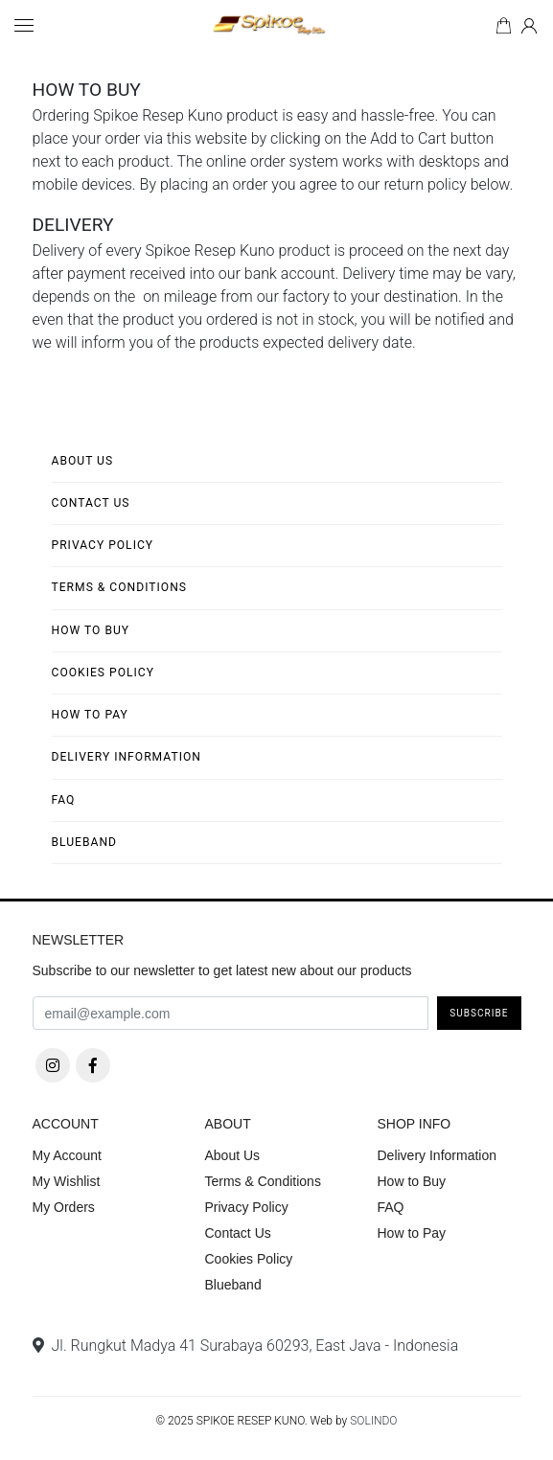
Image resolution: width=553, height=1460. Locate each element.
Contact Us (91, 503)
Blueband (85, 842)
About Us (83, 461)
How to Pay (90, 714)
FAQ (64, 800)
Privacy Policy (103, 545)
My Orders (64, 1207)
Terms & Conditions (119, 587)
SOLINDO (373, 1420)
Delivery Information (126, 757)
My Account (67, 1155)
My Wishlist (67, 1181)
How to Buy (91, 630)
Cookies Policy (103, 672)
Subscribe (478, 1013)
